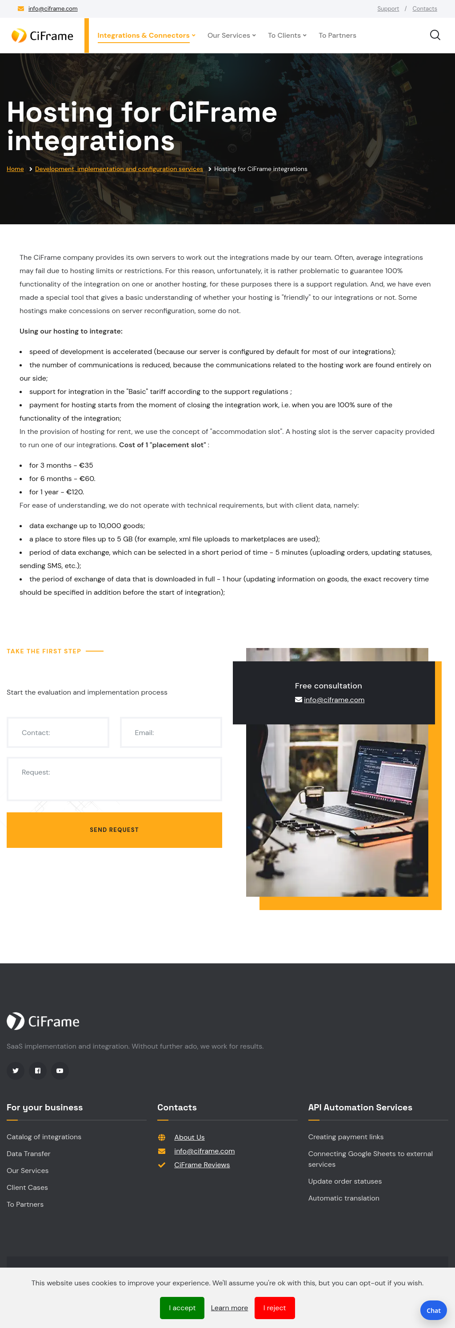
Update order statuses (345, 1181)
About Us (189, 1137)
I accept (182, 1307)
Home (15, 169)
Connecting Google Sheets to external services (370, 1159)
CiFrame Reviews (202, 1164)
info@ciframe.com (53, 8)
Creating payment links (346, 1136)
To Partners (337, 35)
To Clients (284, 35)
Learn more (229, 1307)
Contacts (424, 8)
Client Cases (27, 1187)
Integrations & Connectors (144, 35)
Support (388, 8)
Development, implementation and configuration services (119, 169)
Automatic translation (343, 1198)
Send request (114, 830)
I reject (274, 1307)
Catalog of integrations (44, 1136)
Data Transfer (29, 1153)
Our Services (229, 35)
